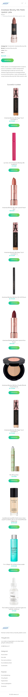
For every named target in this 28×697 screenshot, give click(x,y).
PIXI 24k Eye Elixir (14, 475)
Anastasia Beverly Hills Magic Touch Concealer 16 (14, 253)
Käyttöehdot (4, 680)
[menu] (25, 3)
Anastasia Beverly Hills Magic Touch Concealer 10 (14, 430)
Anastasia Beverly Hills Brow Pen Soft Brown (14, 297)
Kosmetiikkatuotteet (6, 663)
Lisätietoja (7, 60)
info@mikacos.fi (5, 646)
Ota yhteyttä (4, 678)
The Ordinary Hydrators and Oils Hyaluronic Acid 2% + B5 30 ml (14, 608)
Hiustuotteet (4, 654)
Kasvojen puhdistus (6, 660)
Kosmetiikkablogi (5, 675)
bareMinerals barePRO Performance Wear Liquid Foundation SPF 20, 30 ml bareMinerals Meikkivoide (14, 519)
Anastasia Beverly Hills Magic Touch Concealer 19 (14, 118)
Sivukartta (3, 686)
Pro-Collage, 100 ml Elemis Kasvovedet (14, 564)
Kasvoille (3, 657)
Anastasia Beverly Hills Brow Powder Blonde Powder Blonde (14, 386)
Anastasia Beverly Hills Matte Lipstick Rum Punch (14, 341)
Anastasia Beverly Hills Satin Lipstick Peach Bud (14, 208)
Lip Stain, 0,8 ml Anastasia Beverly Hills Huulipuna (14, 163)
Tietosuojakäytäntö (6, 683)
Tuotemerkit (11, 46)
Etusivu (3, 14)
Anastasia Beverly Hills (20, 46)
